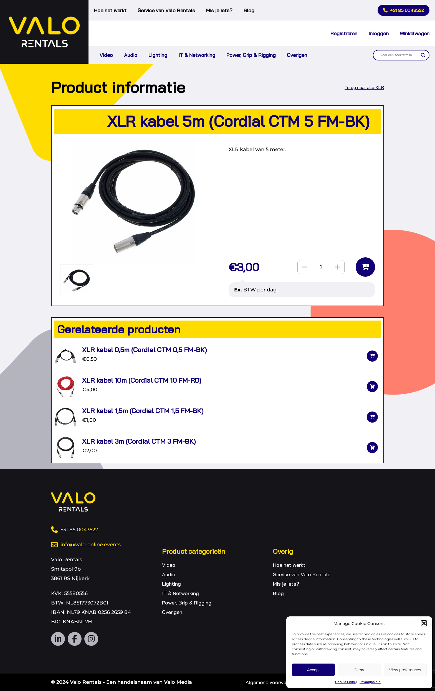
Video (106, 55)
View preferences (405, 669)
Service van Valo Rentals (166, 10)
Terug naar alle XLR (364, 87)
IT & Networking (196, 55)
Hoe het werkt (110, 10)
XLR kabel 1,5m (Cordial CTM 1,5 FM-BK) (142, 411)
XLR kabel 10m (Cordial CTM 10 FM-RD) (141, 380)
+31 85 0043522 (403, 10)
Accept (313, 669)
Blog (249, 10)
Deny (359, 669)
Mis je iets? (219, 10)
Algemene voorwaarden (272, 682)
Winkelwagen (414, 33)
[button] (424, 623)
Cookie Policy (346, 682)
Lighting (157, 55)
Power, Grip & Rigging (251, 55)
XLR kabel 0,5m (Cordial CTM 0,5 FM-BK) (144, 350)
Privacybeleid (370, 682)
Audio (130, 55)
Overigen (297, 55)
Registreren (343, 33)
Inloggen (378, 33)
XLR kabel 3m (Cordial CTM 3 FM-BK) (139, 441)
